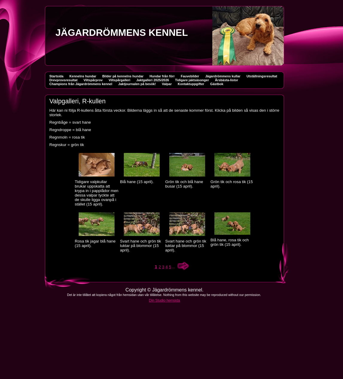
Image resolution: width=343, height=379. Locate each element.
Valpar (167, 84)
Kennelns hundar (82, 76)
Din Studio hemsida (164, 300)
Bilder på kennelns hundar (123, 76)
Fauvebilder (190, 76)
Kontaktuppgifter (191, 84)
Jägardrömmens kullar (222, 76)
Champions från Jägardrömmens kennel (80, 84)
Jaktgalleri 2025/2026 (152, 80)
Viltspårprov (93, 80)
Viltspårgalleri (119, 80)
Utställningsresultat (261, 76)
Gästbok (216, 84)
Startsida (56, 76)
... (173, 267)
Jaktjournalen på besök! (137, 84)
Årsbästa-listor (226, 80)
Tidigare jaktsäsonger (192, 80)
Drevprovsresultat (63, 80)
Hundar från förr (162, 76)
